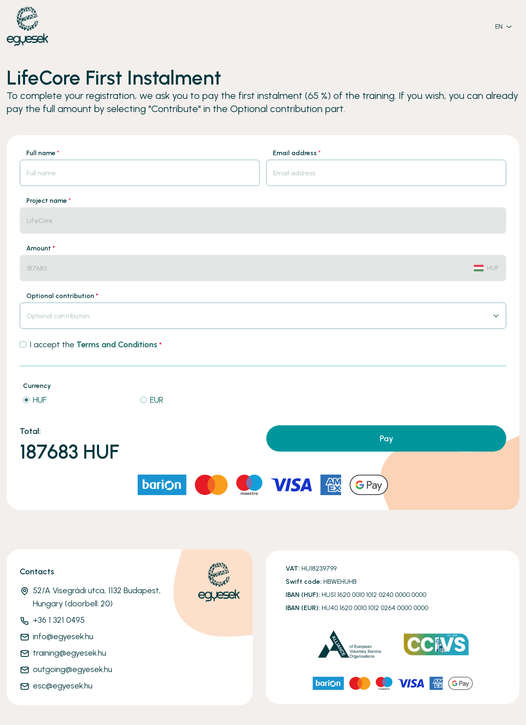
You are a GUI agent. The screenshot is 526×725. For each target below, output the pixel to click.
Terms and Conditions (116, 344)
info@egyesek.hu (63, 636)
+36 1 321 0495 (59, 620)
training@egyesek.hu (69, 653)
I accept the (96, 345)
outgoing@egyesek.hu (72, 669)
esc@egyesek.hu (62, 686)
